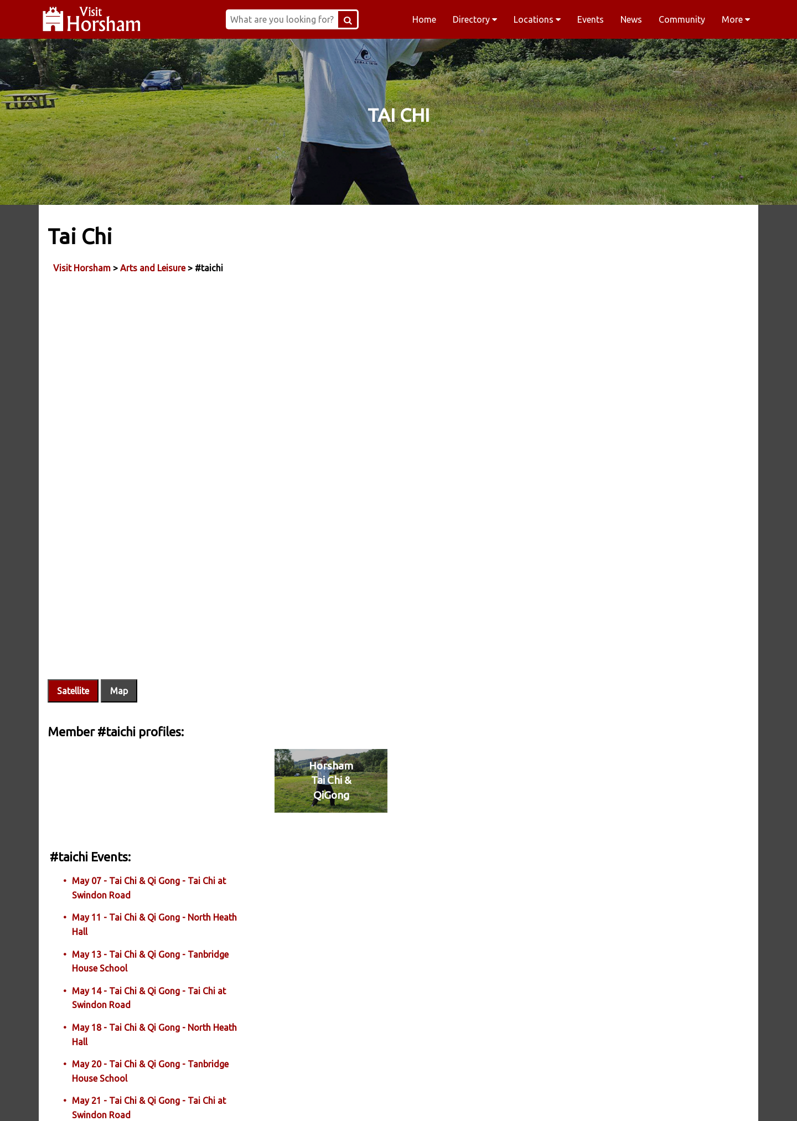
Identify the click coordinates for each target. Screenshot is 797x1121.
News (631, 19)
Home (424, 19)
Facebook (186, 1098)
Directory (475, 19)
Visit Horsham (84, 265)
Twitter (469, 1098)
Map (121, 624)
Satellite (75, 624)
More (736, 19)
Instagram (327, 1098)
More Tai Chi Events (615, 808)
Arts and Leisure (155, 265)
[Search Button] (384, 19)
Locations (537, 19)
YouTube (611, 1098)
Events (590, 19)
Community (682, 19)
